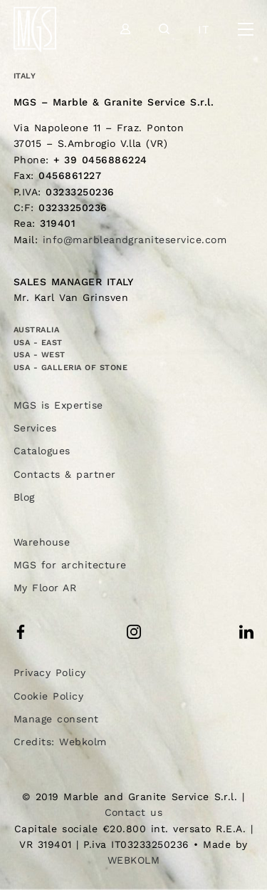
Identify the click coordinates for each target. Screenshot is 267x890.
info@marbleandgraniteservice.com (134, 239)
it (203, 30)
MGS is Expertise (58, 405)
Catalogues (42, 450)
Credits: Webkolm (60, 741)
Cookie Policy (48, 696)
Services (35, 428)
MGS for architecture (70, 565)
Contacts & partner (65, 474)
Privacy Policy (50, 672)
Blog (24, 497)
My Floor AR (45, 587)
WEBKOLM (133, 860)
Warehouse (42, 542)
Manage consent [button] (56, 719)
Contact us (134, 812)
